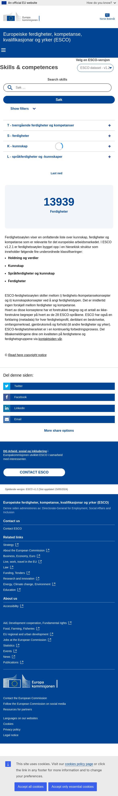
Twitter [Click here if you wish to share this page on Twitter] (18, 386)
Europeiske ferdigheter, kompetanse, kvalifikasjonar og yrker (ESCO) (56, 502)
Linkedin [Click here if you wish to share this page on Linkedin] (19, 408)
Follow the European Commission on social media (34, 703)
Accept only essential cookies (73, 786)
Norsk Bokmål (107, 16)
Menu (3, 50)
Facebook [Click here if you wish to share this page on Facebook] (20, 397)
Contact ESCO (12, 528)
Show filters (19, 108)
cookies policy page (79, 764)
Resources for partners (17, 709)
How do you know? (101, 2)
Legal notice (11, 735)
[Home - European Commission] (22, 17)
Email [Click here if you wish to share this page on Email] (17, 419)
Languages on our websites (20, 718)
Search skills (57, 79)
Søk (59, 100)
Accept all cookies (30, 786)
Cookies (8, 723)
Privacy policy (12, 729)
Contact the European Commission (25, 698)
